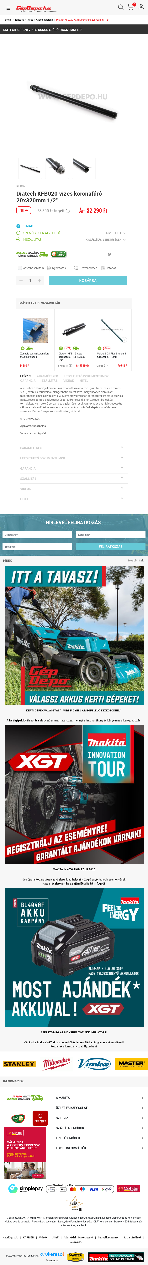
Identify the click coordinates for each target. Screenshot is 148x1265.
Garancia (28, 381)
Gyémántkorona (44, 19)
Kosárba (88, 280)
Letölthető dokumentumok (86, 376)
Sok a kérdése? (132, 1237)
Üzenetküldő (74, 1242)
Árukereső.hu (52, 1260)
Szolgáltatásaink (108, 1237)
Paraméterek (47, 376)
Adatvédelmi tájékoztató (78, 1237)
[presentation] (124, 340)
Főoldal (8, 19)
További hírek (136, 560)
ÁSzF (55, 1237)
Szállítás (49, 381)
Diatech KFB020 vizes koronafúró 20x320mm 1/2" (82, 19)
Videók (68, 381)
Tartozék (19, 19)
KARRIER (28, 1237)
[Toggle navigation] (8, 8)
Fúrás (30, 19)
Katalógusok (10, 1237)
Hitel (84, 381)
